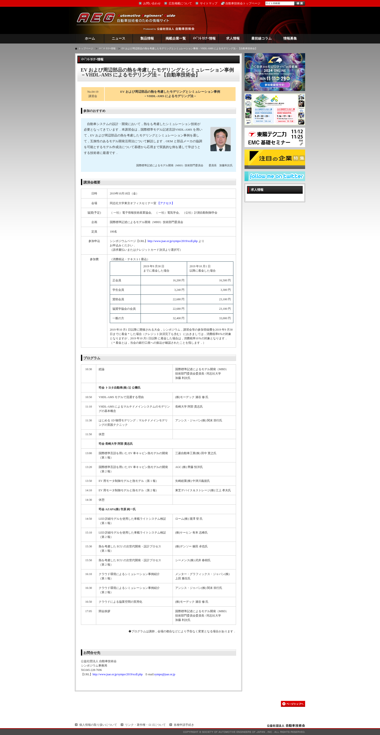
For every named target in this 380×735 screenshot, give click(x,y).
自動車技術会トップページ (242, 3)
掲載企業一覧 (176, 38)
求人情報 (233, 38)
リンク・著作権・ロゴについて (145, 725)
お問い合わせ (152, 3)
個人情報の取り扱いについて (98, 725)
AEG (129, 20)
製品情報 (147, 38)
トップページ (86, 48)
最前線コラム (261, 38)
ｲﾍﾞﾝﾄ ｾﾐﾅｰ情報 (204, 38)
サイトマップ (208, 3)
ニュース (118, 38)
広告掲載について (180, 3)
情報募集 (290, 38)
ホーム (90, 38)
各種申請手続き (184, 725)
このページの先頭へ (293, 704)
